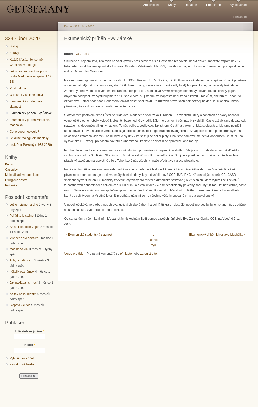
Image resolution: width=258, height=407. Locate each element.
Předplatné (213, 5)
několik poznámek (22, 271)
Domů (68, 26)
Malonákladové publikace (22, 175)
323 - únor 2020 (22, 38)
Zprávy (14, 53)
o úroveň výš (153, 240)
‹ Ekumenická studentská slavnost (89, 234)
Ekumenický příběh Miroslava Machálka (30, 122)
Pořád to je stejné (22, 215)
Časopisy (11, 169)
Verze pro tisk (73, 253)
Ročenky (11, 185)
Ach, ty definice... (21, 260)
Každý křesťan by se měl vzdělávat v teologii (26, 62)
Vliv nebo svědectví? (24, 238)
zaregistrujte (148, 253)
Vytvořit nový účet (22, 358)
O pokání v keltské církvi (26, 95)
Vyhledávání (238, 5)
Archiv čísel (151, 5)
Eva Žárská (81, 54)
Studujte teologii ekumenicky (29, 138)
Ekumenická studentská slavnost (26, 104)
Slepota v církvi (20, 305)
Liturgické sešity (16, 180)
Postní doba (18, 88)
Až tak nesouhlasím (23, 294)
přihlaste (126, 253)
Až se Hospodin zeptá (24, 227)
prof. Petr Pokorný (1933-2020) (31, 145)
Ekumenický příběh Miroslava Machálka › (217, 234)
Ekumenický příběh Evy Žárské (31, 113)
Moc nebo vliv (19, 249)
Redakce (191, 5)
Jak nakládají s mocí (23, 282)
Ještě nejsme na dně (24, 204)
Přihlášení (240, 17)
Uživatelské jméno (29, 331)
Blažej (14, 46)
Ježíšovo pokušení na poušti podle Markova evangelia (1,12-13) (31, 76)
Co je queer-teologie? (24, 131)
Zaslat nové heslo (22, 364)
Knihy (172, 5)
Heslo (29, 345)
